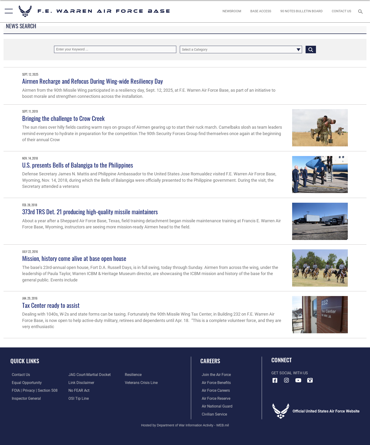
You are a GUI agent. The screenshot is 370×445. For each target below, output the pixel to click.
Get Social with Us (289, 373)
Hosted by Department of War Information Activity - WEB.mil (185, 425)
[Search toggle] (361, 11)
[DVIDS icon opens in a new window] (310, 380)
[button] (7, 11)
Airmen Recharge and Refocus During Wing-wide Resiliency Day (92, 81)
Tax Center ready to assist (51, 305)
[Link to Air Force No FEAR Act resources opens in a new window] (78, 390)
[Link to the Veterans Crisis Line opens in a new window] (141, 382)
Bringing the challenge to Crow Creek (63, 118)
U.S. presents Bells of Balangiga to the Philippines (77, 165)
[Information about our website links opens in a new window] (81, 382)
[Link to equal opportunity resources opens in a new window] (25, 382)
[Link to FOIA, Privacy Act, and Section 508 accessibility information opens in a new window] (33, 390)
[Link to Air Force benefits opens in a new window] (214, 382)
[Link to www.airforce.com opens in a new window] (214, 374)
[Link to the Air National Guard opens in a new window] (215, 406)
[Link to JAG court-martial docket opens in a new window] (89, 374)
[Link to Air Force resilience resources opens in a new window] (133, 374)
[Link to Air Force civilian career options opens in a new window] (213, 414)
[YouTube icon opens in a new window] (298, 380)
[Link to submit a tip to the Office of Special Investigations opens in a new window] (78, 398)
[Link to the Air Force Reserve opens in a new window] (214, 398)
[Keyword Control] (115, 49)
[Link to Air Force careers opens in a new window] (214, 390)
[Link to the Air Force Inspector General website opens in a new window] (24, 398)
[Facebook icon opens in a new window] (274, 380)
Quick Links (24, 361)
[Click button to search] (311, 49)
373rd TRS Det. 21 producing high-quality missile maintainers (90, 211)
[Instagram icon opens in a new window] (286, 380)
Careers (210, 361)
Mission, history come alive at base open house (74, 258)
